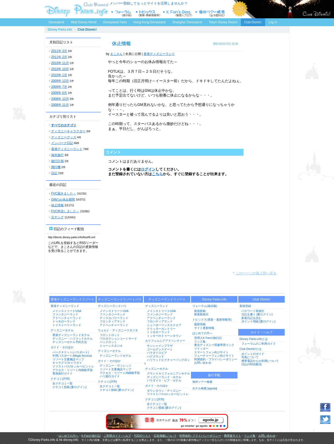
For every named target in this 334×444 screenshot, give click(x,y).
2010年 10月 (60, 69)
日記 (54, 173)
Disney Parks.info (60, 29)
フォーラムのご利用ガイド (258, 343)
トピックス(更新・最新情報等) (211, 319)
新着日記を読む (251, 318)
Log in (273, 22)
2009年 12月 (60, 81)
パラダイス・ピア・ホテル (164, 380)
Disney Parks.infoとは (254, 338)
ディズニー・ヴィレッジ (115, 365)
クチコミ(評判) (60, 378)
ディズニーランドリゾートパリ (120, 299)
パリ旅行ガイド (110, 376)
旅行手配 (214, 375)
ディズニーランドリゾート (167, 299)
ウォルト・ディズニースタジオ (118, 330)
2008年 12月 (60, 99)
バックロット (108, 342)
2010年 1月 (59, 75)
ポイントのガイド (252, 353)
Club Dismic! (253, 22)
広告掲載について (165, 435)
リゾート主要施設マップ (68, 359)
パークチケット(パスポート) (70, 352)
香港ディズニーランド (66, 149)
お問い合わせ (202, 362)
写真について (250, 357)
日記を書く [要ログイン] (256, 314)
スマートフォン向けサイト (211, 352)
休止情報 (57, 205)
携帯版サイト (232, 435)
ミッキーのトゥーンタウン (164, 335)
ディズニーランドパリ (112, 306)
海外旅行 (57, 155)
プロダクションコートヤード (118, 338)
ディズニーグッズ (63, 137)
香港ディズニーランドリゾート (72, 299)
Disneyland (56, 22)
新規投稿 (200, 310)
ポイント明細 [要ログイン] (258, 321)
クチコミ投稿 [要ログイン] (69, 387)
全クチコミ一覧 (62, 383)
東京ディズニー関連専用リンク (214, 344)
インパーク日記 (62, 143)
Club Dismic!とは (250, 348)
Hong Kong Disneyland (149, 22)
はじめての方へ (202, 333)
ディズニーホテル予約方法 (69, 342)
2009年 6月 (59, 93)
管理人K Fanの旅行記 (208, 337)
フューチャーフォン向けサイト (214, 355)
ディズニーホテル (62, 330)
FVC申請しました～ (65, 211)
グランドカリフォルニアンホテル (168, 373)
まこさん (116, 54)
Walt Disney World (83, 21)
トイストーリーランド (66, 325)
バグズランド (155, 356)
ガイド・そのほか (62, 347)
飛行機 (56, 167)
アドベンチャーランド (66, 318)
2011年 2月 (59, 57)
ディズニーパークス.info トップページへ (76, 9)
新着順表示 (201, 314)
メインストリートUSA (66, 310)
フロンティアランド (113, 321)
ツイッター (201, 348)
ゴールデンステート (160, 349)
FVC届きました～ (63, 193)
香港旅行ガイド (62, 373)
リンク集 (200, 341)
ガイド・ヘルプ (261, 332)
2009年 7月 (59, 87)
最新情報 (200, 324)
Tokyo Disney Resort (223, 22)
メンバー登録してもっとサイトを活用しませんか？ (149, 3)
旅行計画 (57, 161)
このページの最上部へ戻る (256, 273)
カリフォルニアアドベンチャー (165, 340)
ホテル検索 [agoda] (204, 388)
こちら (157, 174)
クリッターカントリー (161, 328)
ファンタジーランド (65, 314)
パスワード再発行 (252, 310)
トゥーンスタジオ (111, 345)
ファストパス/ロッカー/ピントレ (73, 366)
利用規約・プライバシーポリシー (215, 359)
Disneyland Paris (115, 22)
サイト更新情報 (204, 327)
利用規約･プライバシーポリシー (200, 435)
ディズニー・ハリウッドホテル (72, 338)
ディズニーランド (156, 306)
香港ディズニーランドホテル (71, 335)
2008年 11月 (60, 105)
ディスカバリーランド (114, 318)
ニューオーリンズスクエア (164, 325)
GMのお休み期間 (63, 199)
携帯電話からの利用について (260, 360)
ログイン (148, 169)
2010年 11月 (60, 63)
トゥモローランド (63, 321)
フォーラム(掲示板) (204, 306)
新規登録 (245, 306)
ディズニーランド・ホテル (164, 377)
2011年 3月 (59, 51)
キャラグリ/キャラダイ (67, 362)
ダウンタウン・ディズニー (164, 390)
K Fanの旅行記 (91, 435)
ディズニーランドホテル (115, 355)
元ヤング (57, 217)
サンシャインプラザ (160, 345)
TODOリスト (142, 435)
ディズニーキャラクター (68, 131)
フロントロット (110, 335)
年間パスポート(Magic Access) (72, 355)
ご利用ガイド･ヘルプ (117, 435)
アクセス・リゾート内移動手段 (72, 370)
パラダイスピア (157, 352)
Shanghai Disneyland (187, 22)
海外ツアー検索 (202, 381)
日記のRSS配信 (251, 364)
